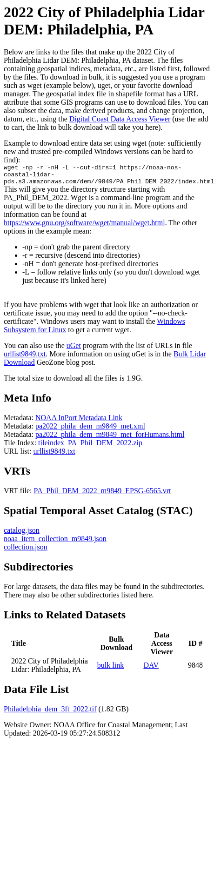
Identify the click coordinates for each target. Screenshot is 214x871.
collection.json (25, 551)
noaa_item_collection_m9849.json (55, 543)
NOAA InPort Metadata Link (78, 422)
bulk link (110, 669)
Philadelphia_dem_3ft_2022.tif (50, 713)
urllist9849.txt (25, 358)
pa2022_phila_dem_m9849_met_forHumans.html (109, 438)
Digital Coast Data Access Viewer (119, 119)
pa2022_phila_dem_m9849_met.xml (90, 430)
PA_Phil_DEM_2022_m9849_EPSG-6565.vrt (102, 495)
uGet (74, 350)
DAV (151, 669)
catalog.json (22, 534)
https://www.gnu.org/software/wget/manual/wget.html (84, 227)
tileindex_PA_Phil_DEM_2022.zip (90, 447)
